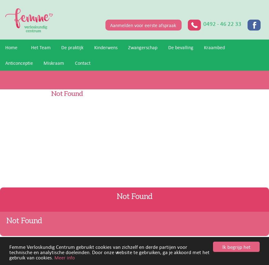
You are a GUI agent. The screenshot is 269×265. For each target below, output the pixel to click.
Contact (82, 63)
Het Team (41, 47)
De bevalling (180, 47)
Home (11, 47)
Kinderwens (106, 47)
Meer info (64, 258)
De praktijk (72, 47)
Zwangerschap (142, 47)
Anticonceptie (19, 63)
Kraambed (214, 47)
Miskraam (54, 63)
